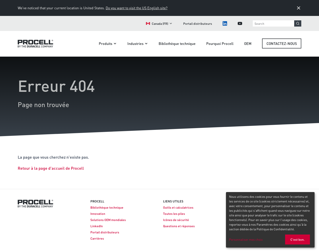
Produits (108, 43)
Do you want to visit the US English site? (136, 8)
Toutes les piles (174, 213)
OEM (247, 43)
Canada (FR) (159, 23)
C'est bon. (297, 239)
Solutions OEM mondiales (108, 220)
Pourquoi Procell (219, 43)
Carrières (97, 238)
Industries (137, 43)
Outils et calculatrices (178, 207)
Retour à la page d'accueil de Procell (51, 168)
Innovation (97, 213)
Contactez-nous (281, 43)
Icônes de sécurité (176, 220)
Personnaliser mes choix (246, 239)
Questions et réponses (179, 226)
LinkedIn (96, 226)
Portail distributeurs (197, 23)
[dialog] (270, 220)
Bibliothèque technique (177, 43)
